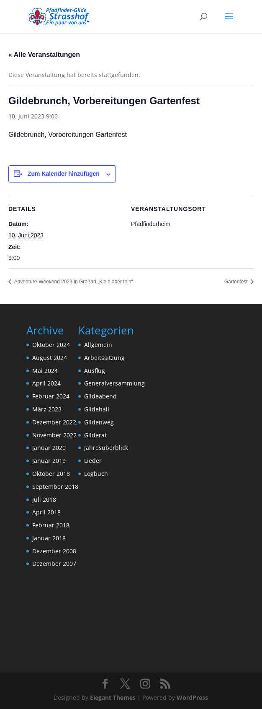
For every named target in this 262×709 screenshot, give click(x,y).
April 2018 (46, 512)
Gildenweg (99, 422)
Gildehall (96, 409)
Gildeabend (100, 396)
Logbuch (96, 474)
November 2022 (54, 435)
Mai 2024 (45, 371)
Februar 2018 (50, 525)
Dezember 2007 (54, 564)
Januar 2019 (49, 461)
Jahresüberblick (106, 448)
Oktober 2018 (51, 474)
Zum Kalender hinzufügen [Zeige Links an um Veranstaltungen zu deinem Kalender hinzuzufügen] (64, 173)
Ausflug (94, 371)
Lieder (93, 461)
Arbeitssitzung (104, 358)
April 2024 (46, 383)
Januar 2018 (49, 538)
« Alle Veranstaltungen (44, 54)
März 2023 (47, 409)
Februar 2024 (50, 396)
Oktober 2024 (51, 345)
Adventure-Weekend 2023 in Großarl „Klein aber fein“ (73, 282)
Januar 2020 (49, 448)
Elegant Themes (113, 697)
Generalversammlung (114, 383)
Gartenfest (236, 282)
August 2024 (49, 358)
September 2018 (55, 487)
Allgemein (98, 345)
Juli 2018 (44, 499)
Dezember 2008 (54, 551)
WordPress (192, 697)
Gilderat (95, 435)
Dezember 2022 (54, 422)
